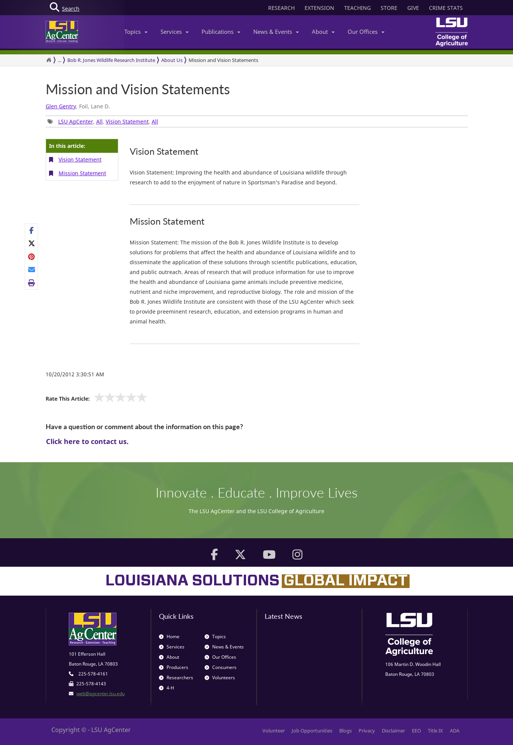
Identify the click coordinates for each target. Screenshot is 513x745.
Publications (221, 31)
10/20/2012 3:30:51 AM (75, 374)
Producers (173, 667)
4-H (166, 688)
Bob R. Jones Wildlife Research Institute (111, 60)
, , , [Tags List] (103, 121)
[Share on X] (31, 243)
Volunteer (273, 730)
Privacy (367, 730)
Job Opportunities (312, 730)
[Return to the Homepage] (49, 60)
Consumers (221, 667)
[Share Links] (31, 257)
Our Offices (366, 31)
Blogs (345, 730)
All (99, 121)
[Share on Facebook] (31, 230)
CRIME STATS (446, 7)
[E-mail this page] (31, 269)
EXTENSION (319, 7)
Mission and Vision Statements (223, 60)
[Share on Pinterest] (31, 256)
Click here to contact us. (87, 441)
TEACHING (357, 7)
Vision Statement (127, 121)
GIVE (413, 7)
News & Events (276, 31)
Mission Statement (82, 173)
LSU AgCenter (75, 121)
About (323, 31)
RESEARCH (281, 7)
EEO (416, 730)
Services (174, 31)
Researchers (176, 677)
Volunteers (220, 677)
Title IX (435, 730)
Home (169, 636)
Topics (136, 31)
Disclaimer (393, 730)
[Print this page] (31, 282)
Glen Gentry (61, 106)
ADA (454, 730)
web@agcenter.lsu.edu (100, 693)
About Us (172, 60)
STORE (389, 7)
